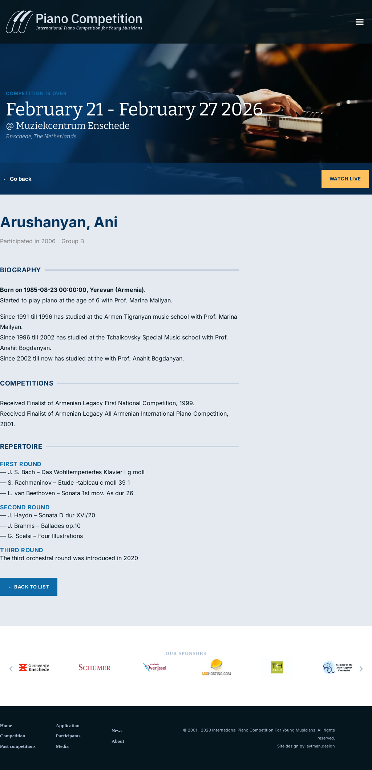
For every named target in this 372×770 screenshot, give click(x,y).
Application (68, 725)
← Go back (17, 178)
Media (62, 746)
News (117, 730)
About (118, 741)
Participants (68, 735)
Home (6, 725)
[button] (359, 21)
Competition (12, 735)
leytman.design (320, 746)
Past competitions (18, 746)
